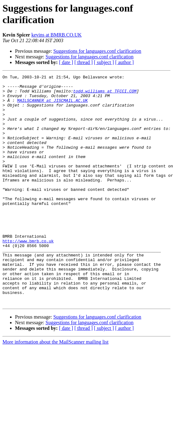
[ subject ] (104, 62)
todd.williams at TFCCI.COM (104, 94)
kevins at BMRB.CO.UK (56, 34)
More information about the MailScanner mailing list (55, 387)
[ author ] (124, 62)
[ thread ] (83, 62)
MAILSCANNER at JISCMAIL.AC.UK (52, 106)
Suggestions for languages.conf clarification (97, 51)
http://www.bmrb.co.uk (28, 274)
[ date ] (66, 62)
